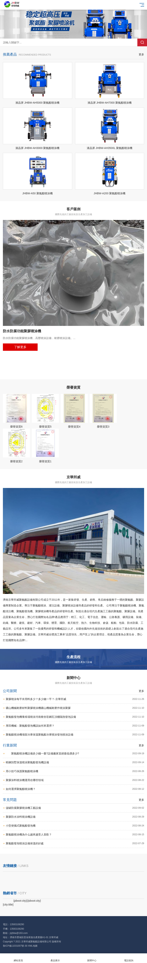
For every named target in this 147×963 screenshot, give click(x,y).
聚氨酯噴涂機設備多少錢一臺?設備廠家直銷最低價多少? (75, 753)
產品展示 (55, 958)
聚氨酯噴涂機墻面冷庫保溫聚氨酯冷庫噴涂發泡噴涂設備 (75, 734)
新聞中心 (92, 958)
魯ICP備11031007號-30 (15, 945)
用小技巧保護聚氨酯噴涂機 (75, 771)
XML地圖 (32, 945)
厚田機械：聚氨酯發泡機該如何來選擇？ (75, 725)
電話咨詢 (128, 958)
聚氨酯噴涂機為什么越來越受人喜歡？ (75, 834)
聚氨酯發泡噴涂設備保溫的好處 (75, 843)
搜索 (142, 42)
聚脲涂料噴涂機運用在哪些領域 (75, 780)
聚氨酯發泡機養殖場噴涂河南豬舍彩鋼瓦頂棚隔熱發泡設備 (75, 717)
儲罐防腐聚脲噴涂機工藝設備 (75, 808)
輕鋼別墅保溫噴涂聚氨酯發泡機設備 (75, 762)
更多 (141, 54)
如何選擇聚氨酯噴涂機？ (75, 789)
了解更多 (20, 347)
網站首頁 (18, 958)
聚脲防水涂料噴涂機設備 (75, 817)
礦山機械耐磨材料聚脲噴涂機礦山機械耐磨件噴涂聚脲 (75, 708)
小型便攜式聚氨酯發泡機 (75, 825)
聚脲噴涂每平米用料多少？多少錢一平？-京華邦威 (75, 699)
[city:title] (8, 904)
